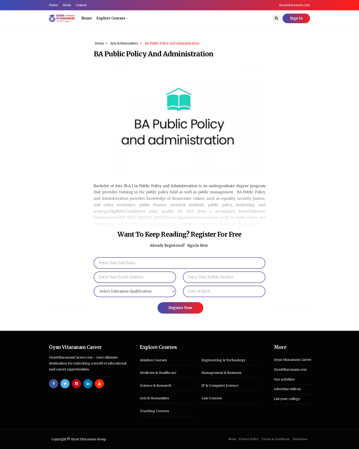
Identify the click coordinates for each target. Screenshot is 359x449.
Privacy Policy (248, 439)
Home (53, 5)
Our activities (284, 379)
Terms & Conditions (275, 439)
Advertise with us (287, 389)
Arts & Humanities (124, 43)
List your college (287, 399)
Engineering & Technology (223, 360)
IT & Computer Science (219, 386)
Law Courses (211, 398)
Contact (81, 5)
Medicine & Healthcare (158, 373)
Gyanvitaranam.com (294, 5)
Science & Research (155, 386)
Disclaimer (300, 439)
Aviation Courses (153, 360)
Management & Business (221, 373)
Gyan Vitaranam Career (292, 360)
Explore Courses (110, 18)
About (67, 5)
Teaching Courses (154, 411)
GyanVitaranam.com (290, 369)
